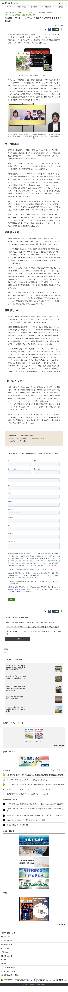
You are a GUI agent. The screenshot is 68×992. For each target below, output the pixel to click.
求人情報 (3, 960)
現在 (52, 770)
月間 (63, 770)
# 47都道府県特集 (20, 7)
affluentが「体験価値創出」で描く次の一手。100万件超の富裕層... (31, 622)
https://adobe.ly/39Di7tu (17, 441)
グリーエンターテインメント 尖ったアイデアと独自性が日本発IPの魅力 (32, 627)
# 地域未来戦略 (46, 7)
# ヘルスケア (7, 7)
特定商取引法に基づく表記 (9, 975)
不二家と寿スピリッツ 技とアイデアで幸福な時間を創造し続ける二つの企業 (34, 633)
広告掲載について (6, 956)
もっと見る (17, 639)
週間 (58, 770)
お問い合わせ (5, 952)
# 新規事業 (33, 7)
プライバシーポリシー (8, 967)
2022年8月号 (59, 25)
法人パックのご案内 (7, 940)
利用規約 (3, 963)
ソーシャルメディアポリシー (10, 971)
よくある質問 (5, 948)
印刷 (56, 29)
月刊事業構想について (8, 933)
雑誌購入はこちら (6, 944)
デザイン (7, 652)
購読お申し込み (6, 937)
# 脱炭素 (60, 7)
